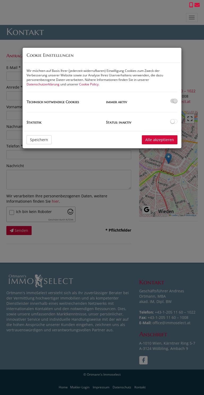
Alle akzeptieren (159, 139)
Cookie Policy (89, 84)
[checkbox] (173, 101)
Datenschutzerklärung (43, 84)
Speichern (39, 139)
